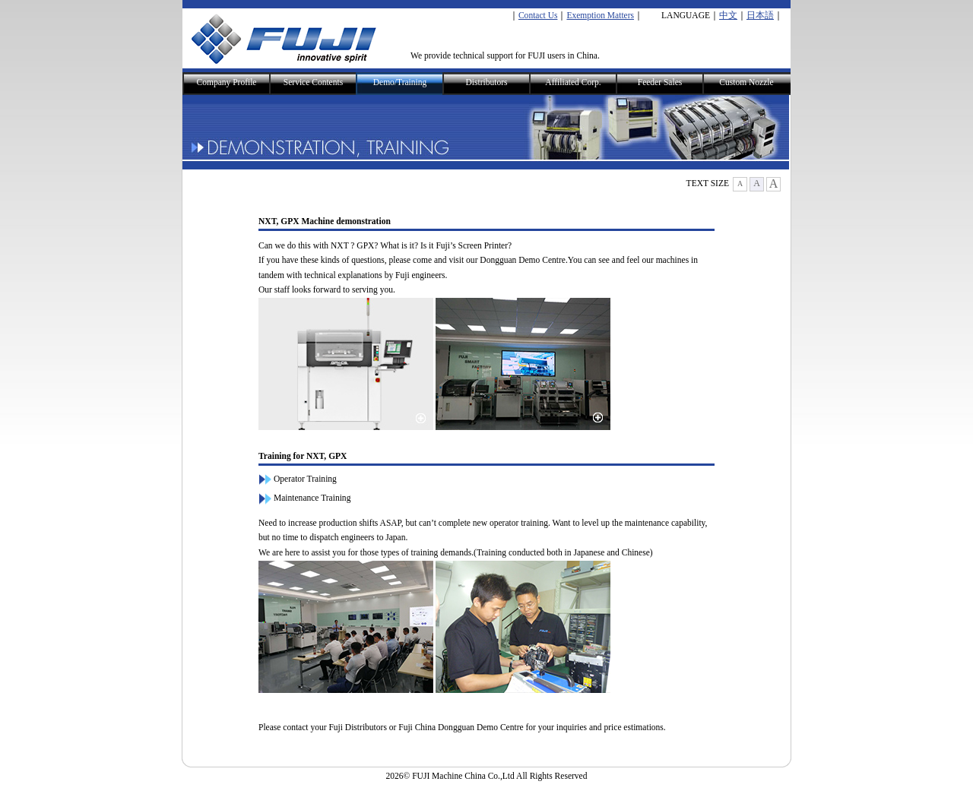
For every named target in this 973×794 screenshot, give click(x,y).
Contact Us (538, 15)
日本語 (760, 15)
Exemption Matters (600, 15)
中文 (728, 15)
